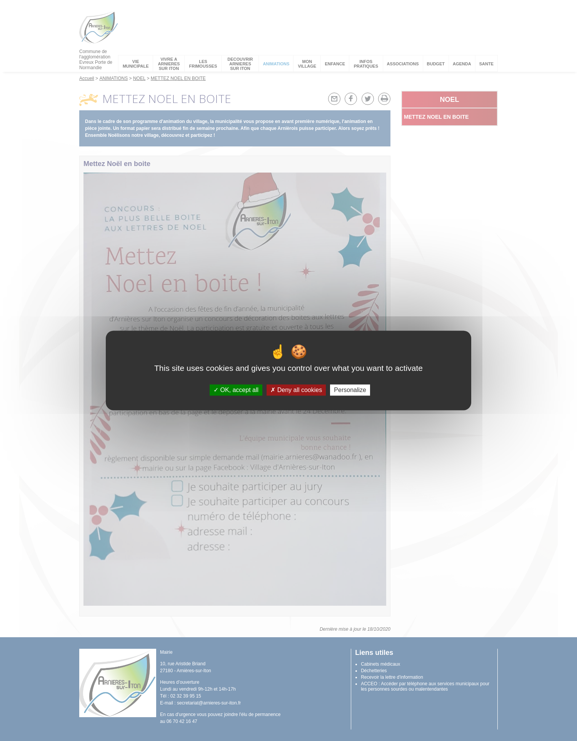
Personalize (350, 390)
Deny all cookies (296, 390)
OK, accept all (235, 390)
